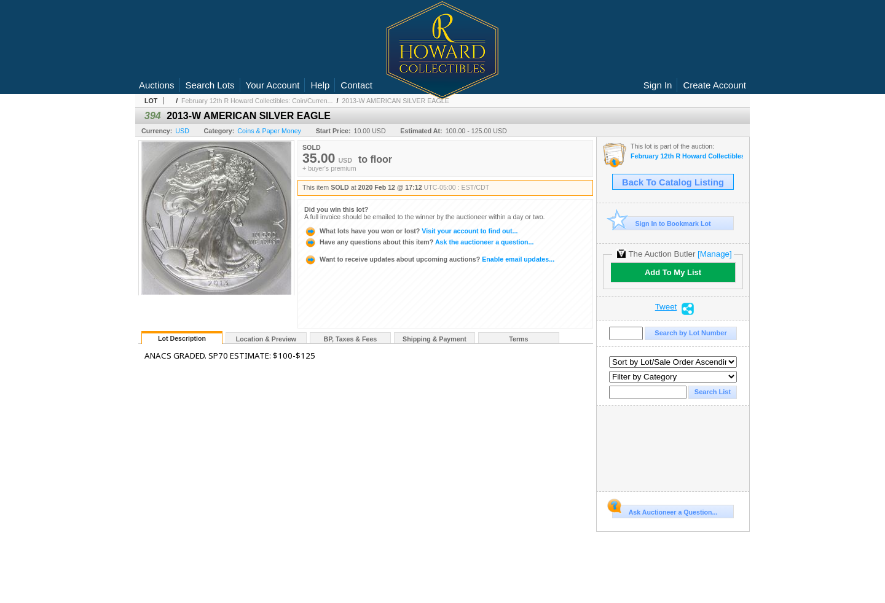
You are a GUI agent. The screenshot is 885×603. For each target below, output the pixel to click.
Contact (356, 85)
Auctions (157, 85)
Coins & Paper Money (269, 130)
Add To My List (673, 272)
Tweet (666, 307)
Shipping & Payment (434, 339)
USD (182, 130)
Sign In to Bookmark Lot (661, 223)
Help (319, 85)
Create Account (714, 85)
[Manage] (714, 254)
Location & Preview (266, 339)
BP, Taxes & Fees (350, 339)
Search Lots (210, 85)
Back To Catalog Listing (673, 182)
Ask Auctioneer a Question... (664, 510)
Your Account (273, 85)
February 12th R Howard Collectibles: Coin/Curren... (256, 100)
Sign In (657, 85)
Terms (518, 339)
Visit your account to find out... (410, 231)
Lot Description (182, 338)
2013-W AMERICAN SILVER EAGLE (395, 100)
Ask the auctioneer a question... (418, 242)
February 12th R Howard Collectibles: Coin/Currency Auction (687, 156)
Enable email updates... (429, 259)
